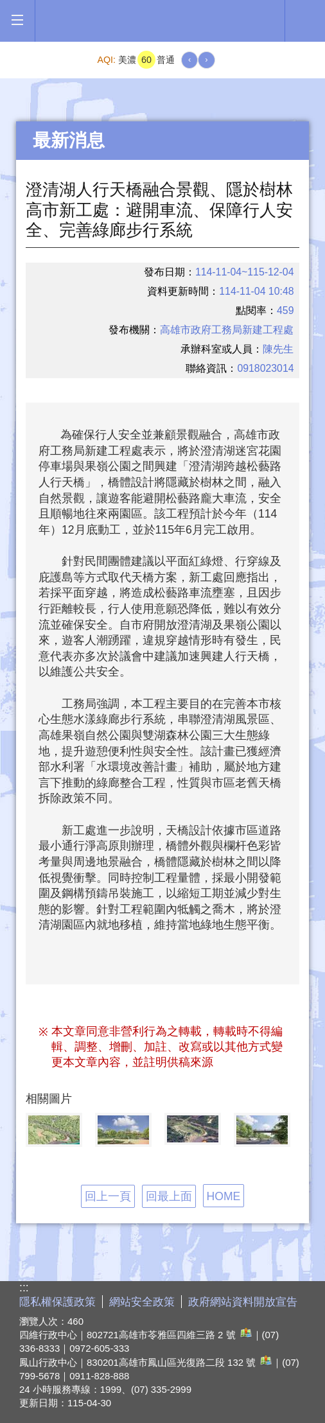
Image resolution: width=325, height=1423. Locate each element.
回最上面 (169, 1196)
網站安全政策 (142, 1302)
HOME (224, 1196)
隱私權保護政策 (57, 1302)
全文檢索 (305, 20)
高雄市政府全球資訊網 (160, 20)
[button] (17, 20)
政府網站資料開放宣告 (242, 1302)
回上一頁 (108, 1196)
